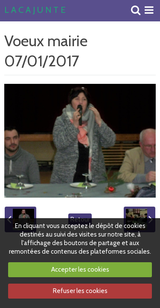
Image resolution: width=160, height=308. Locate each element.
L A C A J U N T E (34, 10)
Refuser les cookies (80, 291)
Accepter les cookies (80, 269)
